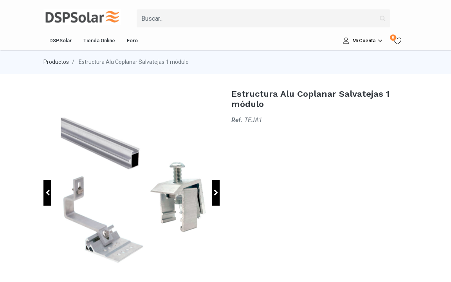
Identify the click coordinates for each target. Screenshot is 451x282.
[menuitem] (60, 40)
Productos (56, 62)
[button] (47, 193)
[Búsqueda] (382, 18)
